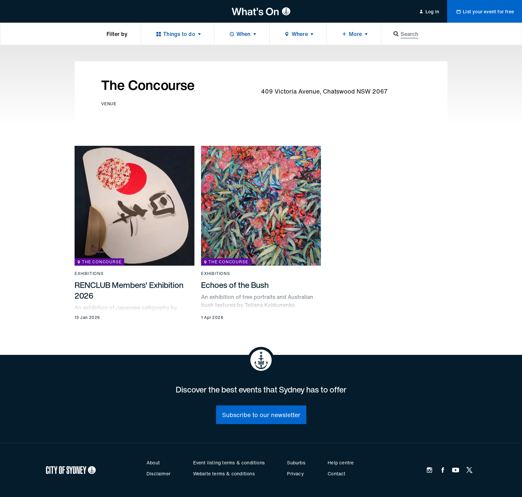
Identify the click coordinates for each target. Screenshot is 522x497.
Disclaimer (158, 473)
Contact (336, 473)
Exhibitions (89, 273)
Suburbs (296, 462)
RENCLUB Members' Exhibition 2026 (129, 290)
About (153, 462)
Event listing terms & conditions (229, 462)
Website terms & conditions (224, 473)
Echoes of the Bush (235, 285)
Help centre (341, 462)
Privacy (295, 473)
